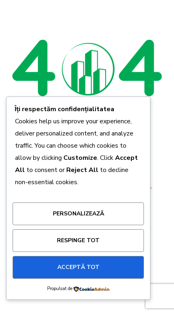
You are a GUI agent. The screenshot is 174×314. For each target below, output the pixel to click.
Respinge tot (78, 240)
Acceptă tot (78, 267)
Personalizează (78, 213)
